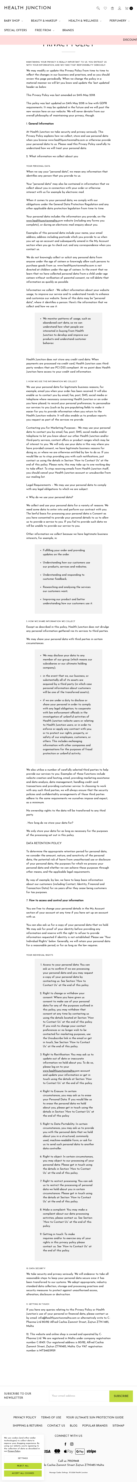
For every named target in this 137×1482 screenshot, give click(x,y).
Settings (23, 1458)
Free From (44, 30)
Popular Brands (94, 1442)
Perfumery (120, 21)
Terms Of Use (51, 1434)
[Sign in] (119, 8)
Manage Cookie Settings (58, 1472)
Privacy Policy (14, 1451)
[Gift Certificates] (112, 8)
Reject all (23, 1466)
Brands (68, 30)
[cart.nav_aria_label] (128, 8)
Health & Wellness (84, 21)
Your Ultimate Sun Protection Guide (95, 1434)
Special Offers (15, 30)
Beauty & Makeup (45, 21)
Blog (73, 1442)
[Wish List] (105, 8)
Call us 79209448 (68, 1461)
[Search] (98, 8)
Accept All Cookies (23, 1473)
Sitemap (118, 1442)
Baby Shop (13, 21)
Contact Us (56, 1442)
